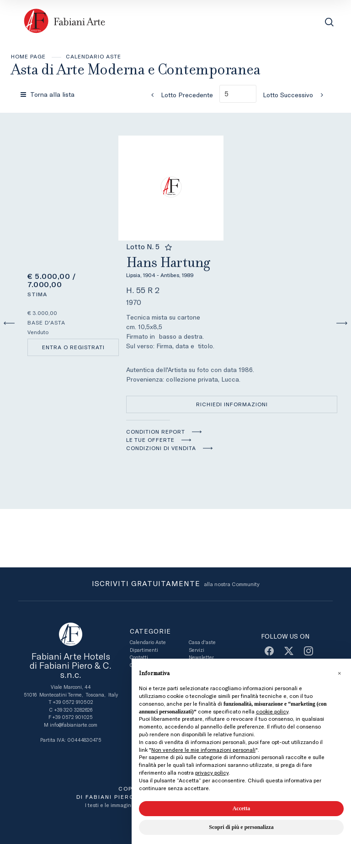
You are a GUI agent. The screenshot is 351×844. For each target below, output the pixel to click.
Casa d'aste (202, 642)
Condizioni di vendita (161, 448)
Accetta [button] (241, 808)
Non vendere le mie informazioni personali (203, 750)
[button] (339, 673)
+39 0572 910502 (73, 702)
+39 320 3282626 (73, 710)
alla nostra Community (176, 584)
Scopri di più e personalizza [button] (241, 827)
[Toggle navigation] (308, 22)
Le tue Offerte (150, 440)
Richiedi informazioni (232, 404)
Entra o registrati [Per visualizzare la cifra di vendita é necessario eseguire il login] (73, 347)
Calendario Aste (93, 56)
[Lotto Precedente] (179, 95)
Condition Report (155, 432)
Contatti (139, 658)
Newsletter (201, 658)
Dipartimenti (144, 650)
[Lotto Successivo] (295, 95)
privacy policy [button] (212, 773)
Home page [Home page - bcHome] (28, 56)
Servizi (196, 650)
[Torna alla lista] (48, 94)
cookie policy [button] (272, 711)
